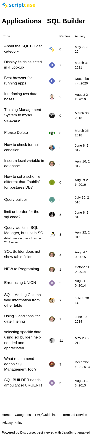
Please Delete (16, 132)
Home (6, 415)
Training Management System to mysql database (22, 114)
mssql (28, 238)
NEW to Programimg (21, 269)
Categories (23, 415)
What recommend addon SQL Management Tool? (20, 363)
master (17, 238)
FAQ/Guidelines (46, 415)
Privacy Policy (12, 423)
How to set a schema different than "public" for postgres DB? (22, 181)
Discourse (27, 432)
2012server (11, 242)
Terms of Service (74, 415)
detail (7, 238)
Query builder (15, 199)
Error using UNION (20, 282)
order (37, 238)
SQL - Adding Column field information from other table (22, 300)
